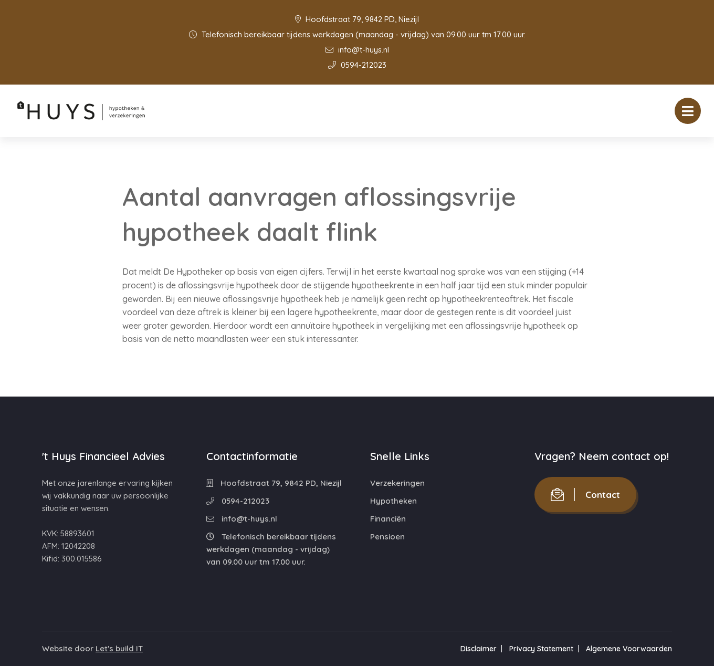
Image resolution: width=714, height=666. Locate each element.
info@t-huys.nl (357, 50)
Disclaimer (478, 648)
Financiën (388, 519)
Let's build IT (119, 648)
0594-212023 (357, 65)
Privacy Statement (541, 648)
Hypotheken (393, 501)
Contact (585, 494)
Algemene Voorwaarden (629, 648)
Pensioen (387, 537)
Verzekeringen (397, 483)
